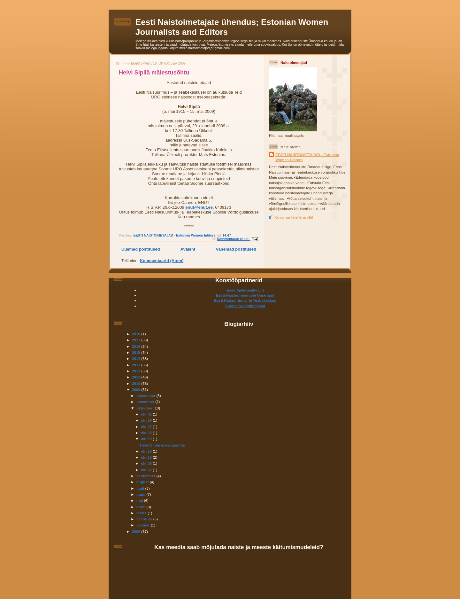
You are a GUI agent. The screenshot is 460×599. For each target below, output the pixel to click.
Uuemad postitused (140, 249)
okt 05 (147, 463)
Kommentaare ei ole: (233, 239)
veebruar (144, 519)
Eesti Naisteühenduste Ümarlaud (245, 295)
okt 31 (147, 414)
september (146, 476)
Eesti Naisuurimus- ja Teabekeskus (245, 300)
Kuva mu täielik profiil (293, 217)
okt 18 (147, 451)
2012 (136, 371)
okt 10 (147, 457)
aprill (141, 507)
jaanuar (143, 525)
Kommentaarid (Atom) (162, 260)
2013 (136, 365)
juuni (141, 494)
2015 (136, 352)
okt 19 (147, 439)
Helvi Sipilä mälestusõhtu (154, 72)
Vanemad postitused (236, 249)
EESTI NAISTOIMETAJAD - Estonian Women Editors (307, 157)
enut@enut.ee (199, 207)
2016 (136, 346)
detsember (146, 395)
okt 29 (147, 420)
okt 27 (147, 426)
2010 (136, 383)
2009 (136, 389)
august (143, 482)
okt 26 (147, 433)
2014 (136, 358)
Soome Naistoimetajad (245, 306)
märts (142, 513)
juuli (140, 488)
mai (140, 500)
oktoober (144, 408)
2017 (136, 340)
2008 (136, 531)
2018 (136, 334)
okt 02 (147, 470)
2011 (136, 377)
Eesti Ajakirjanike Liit (245, 290)
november (145, 402)
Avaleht (187, 249)
